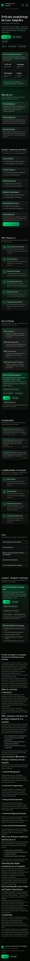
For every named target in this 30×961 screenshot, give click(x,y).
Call (5, 41)
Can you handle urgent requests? (15, 565)
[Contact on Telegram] (22, 5)
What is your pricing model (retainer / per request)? (15, 553)
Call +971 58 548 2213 (9, 402)
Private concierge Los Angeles (9, 880)
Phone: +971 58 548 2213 (10, 606)
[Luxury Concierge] (9, 5)
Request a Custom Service (11, 224)
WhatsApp (17, 37)
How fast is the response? (15, 560)
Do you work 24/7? (15, 547)
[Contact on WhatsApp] (27, 5)
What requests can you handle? (15, 542)
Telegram (6, 37)
